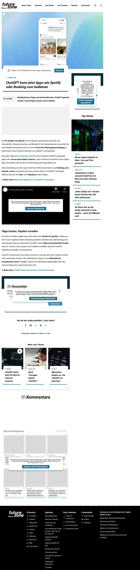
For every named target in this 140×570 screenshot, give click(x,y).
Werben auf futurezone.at (109, 528)
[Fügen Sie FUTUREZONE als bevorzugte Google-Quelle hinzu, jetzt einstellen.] (36, 70)
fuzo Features (62, 5)
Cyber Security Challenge (50, 524)
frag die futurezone (68, 517)
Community (85, 5)
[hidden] (87, 166)
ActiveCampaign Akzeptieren (43, 298)
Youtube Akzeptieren (36, 208)
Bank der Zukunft (51, 519)
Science (77, 154)
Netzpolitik (32, 523)
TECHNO (48, 568)
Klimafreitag (69, 522)
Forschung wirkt (51, 552)
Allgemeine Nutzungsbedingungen (112, 518)
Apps (30, 533)
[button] (95, 5)
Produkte (78, 188)
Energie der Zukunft (52, 549)
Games (31, 529)
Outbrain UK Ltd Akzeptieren (36, 467)
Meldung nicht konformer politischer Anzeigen (113, 536)
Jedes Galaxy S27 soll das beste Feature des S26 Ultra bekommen (87, 194)
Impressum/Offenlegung (109, 525)
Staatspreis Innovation (49, 563)
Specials (74, 5)
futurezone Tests (70, 529)
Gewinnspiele (88, 516)
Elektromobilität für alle (52, 544)
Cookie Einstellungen (107, 532)
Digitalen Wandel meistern (51, 538)
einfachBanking (51, 516)
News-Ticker (26, 5)
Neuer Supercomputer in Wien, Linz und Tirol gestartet (86, 160)
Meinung (31, 536)
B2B (29, 543)
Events (85, 519)
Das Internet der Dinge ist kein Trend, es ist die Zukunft (53, 531)
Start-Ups (31, 540)
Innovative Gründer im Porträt (53, 557)
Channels (38, 5)
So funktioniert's (70, 525)
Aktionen (86, 523)
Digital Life (11, 77)
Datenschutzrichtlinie (107, 521)
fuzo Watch (49, 5)
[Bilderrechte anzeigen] (4, 14)
